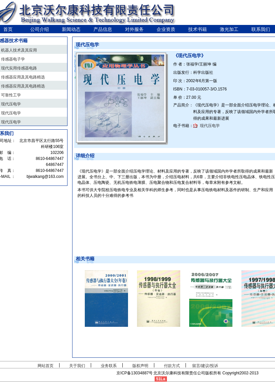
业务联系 (109, 365)
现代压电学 (210, 125)
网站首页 (46, 365)
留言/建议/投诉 (205, 365)
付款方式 (172, 365)
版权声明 (140, 365)
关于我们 (77, 365)
